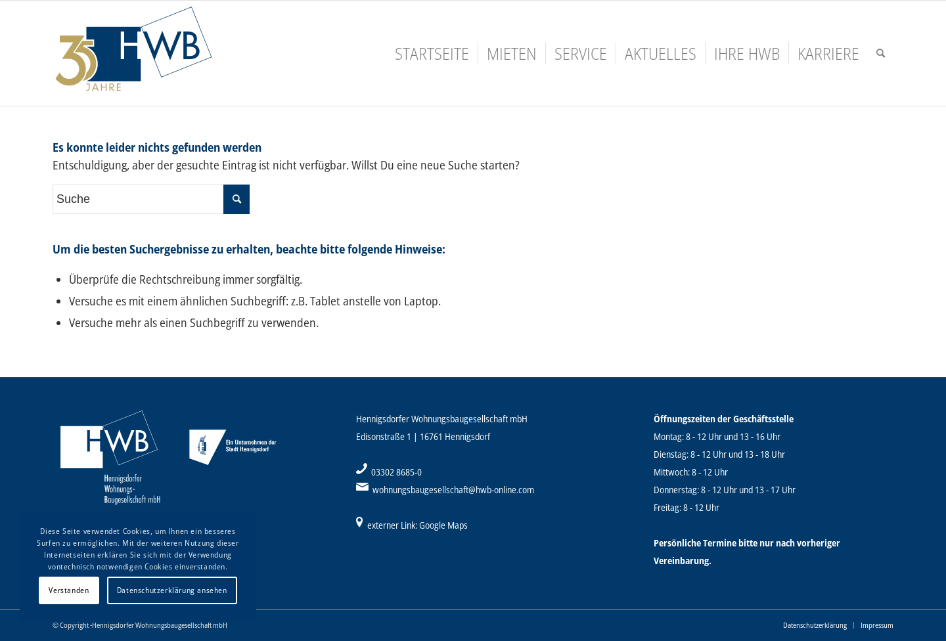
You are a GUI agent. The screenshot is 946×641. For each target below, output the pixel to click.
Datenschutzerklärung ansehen (172, 590)
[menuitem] (432, 53)
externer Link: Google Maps (417, 525)
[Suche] (880, 53)
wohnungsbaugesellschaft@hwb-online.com (453, 489)
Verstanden (69, 590)
